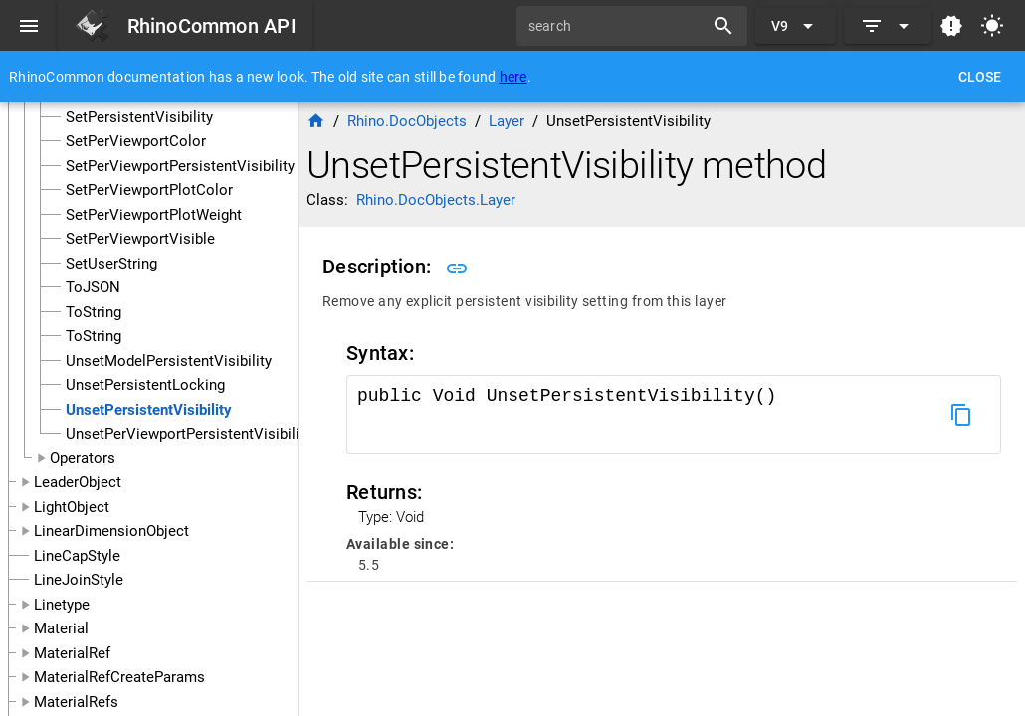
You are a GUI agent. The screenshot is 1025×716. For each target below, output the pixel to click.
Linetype (62, 605)
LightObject (71, 507)
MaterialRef (72, 653)
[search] (617, 26)
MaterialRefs (76, 702)
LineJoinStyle (78, 580)
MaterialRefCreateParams (119, 677)
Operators (82, 458)
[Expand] (887, 26)
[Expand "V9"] (795, 26)
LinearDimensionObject (111, 531)
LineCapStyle (77, 556)
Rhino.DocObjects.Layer (435, 200)
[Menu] (29, 26)
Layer (506, 121)
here (513, 77)
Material (61, 628)
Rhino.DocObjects (407, 121)
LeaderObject (77, 482)
